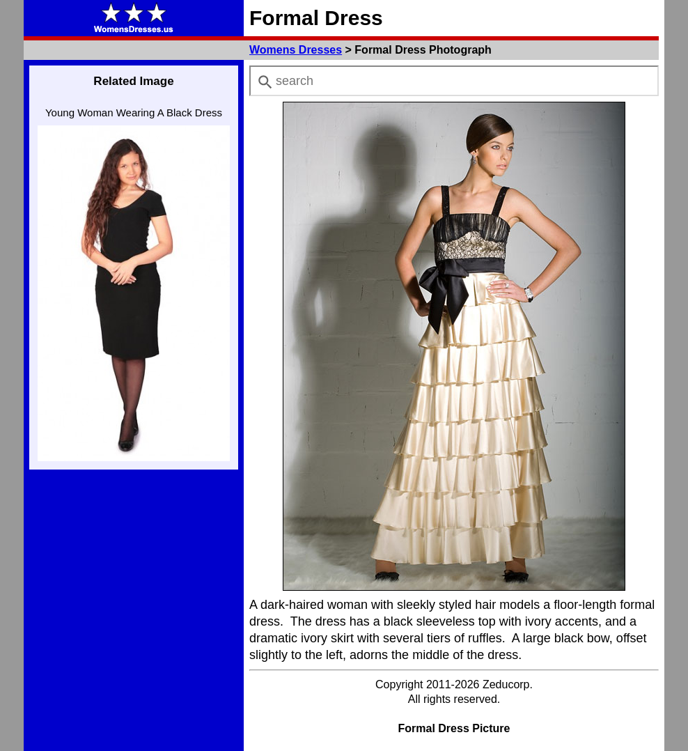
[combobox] (454, 80)
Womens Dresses (295, 50)
